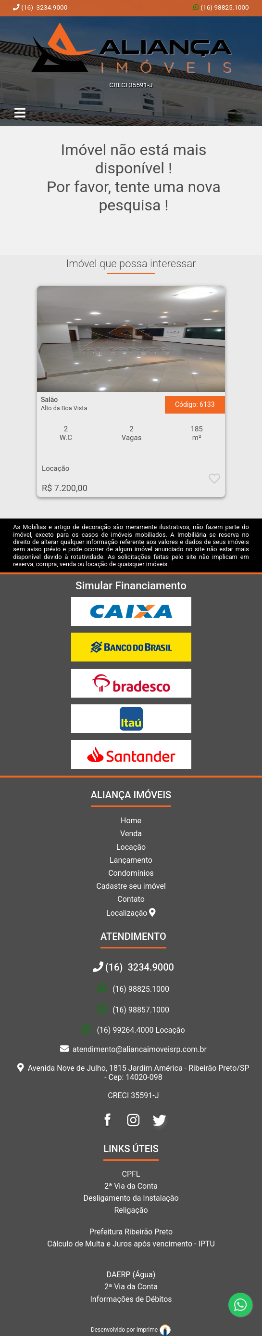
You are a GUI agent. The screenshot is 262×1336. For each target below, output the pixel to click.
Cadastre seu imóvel (131, 886)
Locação (131, 847)
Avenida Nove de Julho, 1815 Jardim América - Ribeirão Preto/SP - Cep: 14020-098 (133, 1073)
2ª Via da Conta (131, 1186)
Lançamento (131, 860)
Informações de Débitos (131, 1299)
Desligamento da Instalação (130, 1198)
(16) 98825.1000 (224, 7)
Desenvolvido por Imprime (131, 1329)
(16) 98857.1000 (140, 1009)
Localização (131, 913)
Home (131, 820)
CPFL (131, 1174)
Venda (131, 833)
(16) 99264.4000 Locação (141, 1030)
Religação (131, 1210)
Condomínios (131, 873)
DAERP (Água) (131, 1274)
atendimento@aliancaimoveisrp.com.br (133, 1049)
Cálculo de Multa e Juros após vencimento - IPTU (131, 1243)
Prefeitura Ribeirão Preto (131, 1231)
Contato (131, 899)
